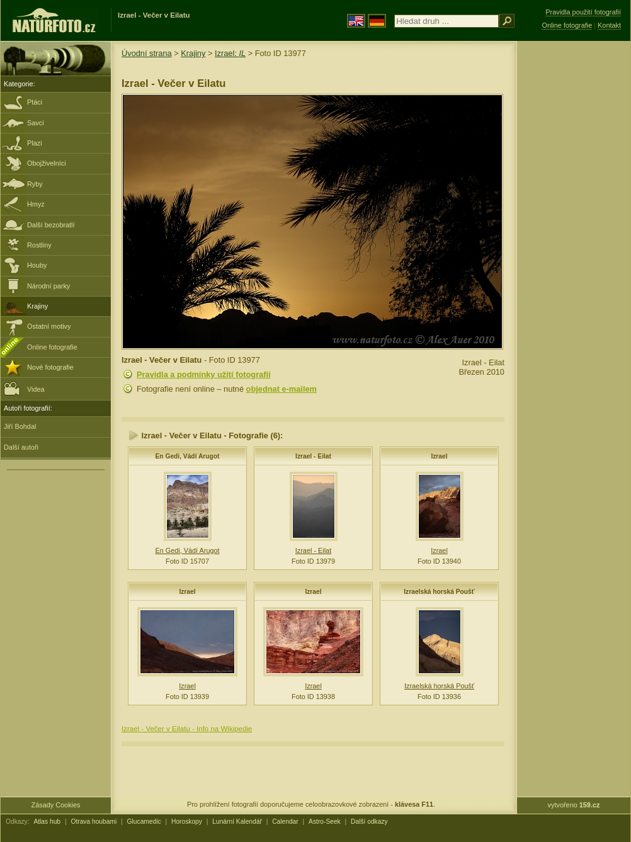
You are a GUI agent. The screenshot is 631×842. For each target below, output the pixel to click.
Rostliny (39, 245)
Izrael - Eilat (313, 456)
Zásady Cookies (56, 805)
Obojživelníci (46, 163)
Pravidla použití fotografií (583, 12)
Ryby (35, 184)
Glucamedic (144, 821)
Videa (24, 388)
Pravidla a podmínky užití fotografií (204, 374)
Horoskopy (186, 821)
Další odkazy (369, 821)
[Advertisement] (573, 242)
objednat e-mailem (281, 389)
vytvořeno (574, 805)
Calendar (285, 821)
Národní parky (48, 286)
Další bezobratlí (51, 225)
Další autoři (21, 447)
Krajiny (37, 306)
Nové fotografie (50, 367)
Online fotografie (52, 347)
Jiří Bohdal (20, 426)
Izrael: (230, 53)
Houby (37, 265)
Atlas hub (46, 821)
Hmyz (36, 204)
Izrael (439, 456)
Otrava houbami (94, 821)
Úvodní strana (147, 53)
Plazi (34, 143)
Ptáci (34, 102)
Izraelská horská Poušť (439, 591)
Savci (35, 123)
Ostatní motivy (49, 326)
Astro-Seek (325, 821)
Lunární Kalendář (237, 821)
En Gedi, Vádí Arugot (188, 456)
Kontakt (609, 25)
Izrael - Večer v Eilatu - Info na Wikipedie (187, 728)
